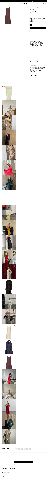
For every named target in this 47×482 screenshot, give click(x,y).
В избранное (42, 31)
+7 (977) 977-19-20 (38, 79)
